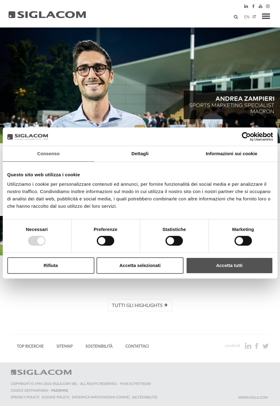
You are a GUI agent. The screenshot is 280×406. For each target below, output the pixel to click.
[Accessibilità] (145, 397)
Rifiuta (51, 265)
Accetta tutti (229, 265)
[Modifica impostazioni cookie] (101, 397)
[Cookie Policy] (56, 397)
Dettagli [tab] (140, 153)
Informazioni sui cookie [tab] (231, 153)
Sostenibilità (99, 346)
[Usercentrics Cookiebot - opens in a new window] (246, 136)
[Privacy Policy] (25, 397)
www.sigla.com (253, 397)
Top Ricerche (30, 346)
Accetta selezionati (140, 265)
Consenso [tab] (48, 153)
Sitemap (64, 346)
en (246, 16)
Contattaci (137, 346)
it (254, 16)
